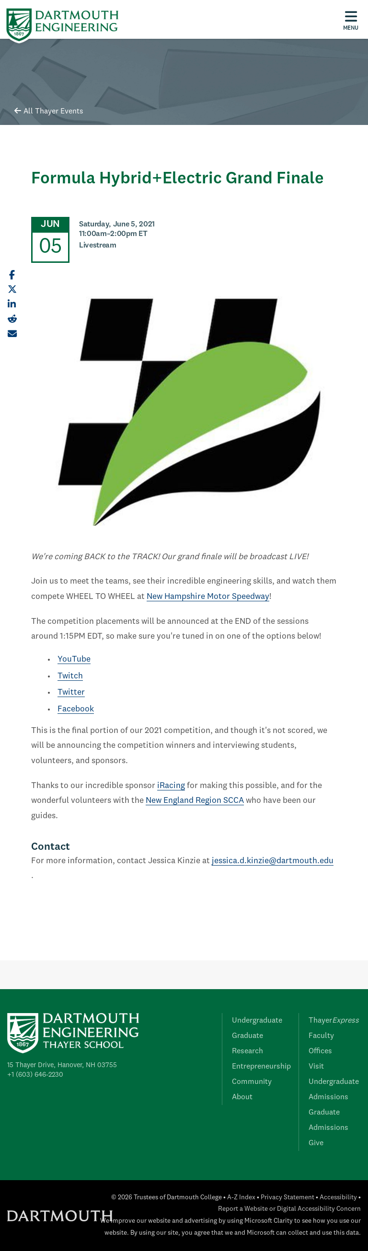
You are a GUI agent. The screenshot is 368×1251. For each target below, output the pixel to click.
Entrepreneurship (261, 1067)
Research (247, 1051)
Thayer (334, 1021)
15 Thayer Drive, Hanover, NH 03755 (62, 1065)
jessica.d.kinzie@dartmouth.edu (273, 861)
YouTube (74, 659)
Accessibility (338, 1198)
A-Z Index (241, 1198)
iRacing (171, 786)
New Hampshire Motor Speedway (208, 597)
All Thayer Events (48, 111)
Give (316, 1143)
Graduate (247, 1036)
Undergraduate (257, 1021)
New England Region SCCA (195, 801)
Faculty (321, 1036)
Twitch (70, 676)
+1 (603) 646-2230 (35, 1074)
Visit (316, 1067)
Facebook (76, 709)
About (242, 1097)
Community (252, 1082)
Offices (320, 1051)
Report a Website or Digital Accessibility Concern (289, 1209)
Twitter (71, 692)
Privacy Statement (287, 1198)
